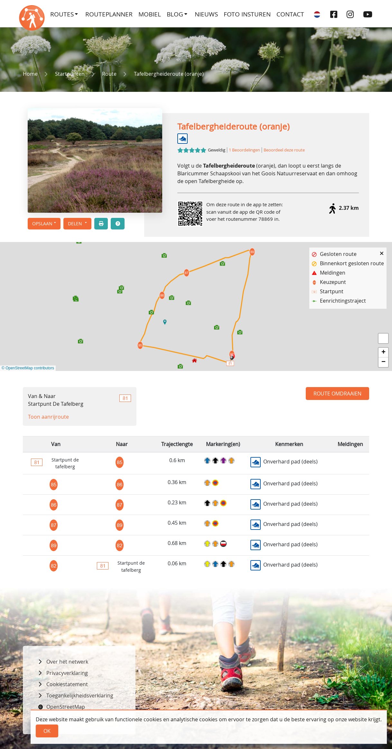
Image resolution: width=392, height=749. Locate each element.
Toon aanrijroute (48, 416)
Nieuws (206, 14)
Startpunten (70, 73)
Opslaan (42, 223)
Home (30, 73)
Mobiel (149, 14)
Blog (175, 14)
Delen (75, 223)
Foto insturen (247, 14)
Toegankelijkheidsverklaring (79, 695)
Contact (290, 14)
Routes (62, 14)
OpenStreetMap (65, 706)
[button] (77, 223)
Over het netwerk (67, 661)
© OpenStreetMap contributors (28, 368)
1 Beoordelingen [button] (244, 150)
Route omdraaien (337, 393)
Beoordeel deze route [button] (284, 150)
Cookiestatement (67, 684)
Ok (47, 730)
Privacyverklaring (67, 672)
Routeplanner (109, 14)
